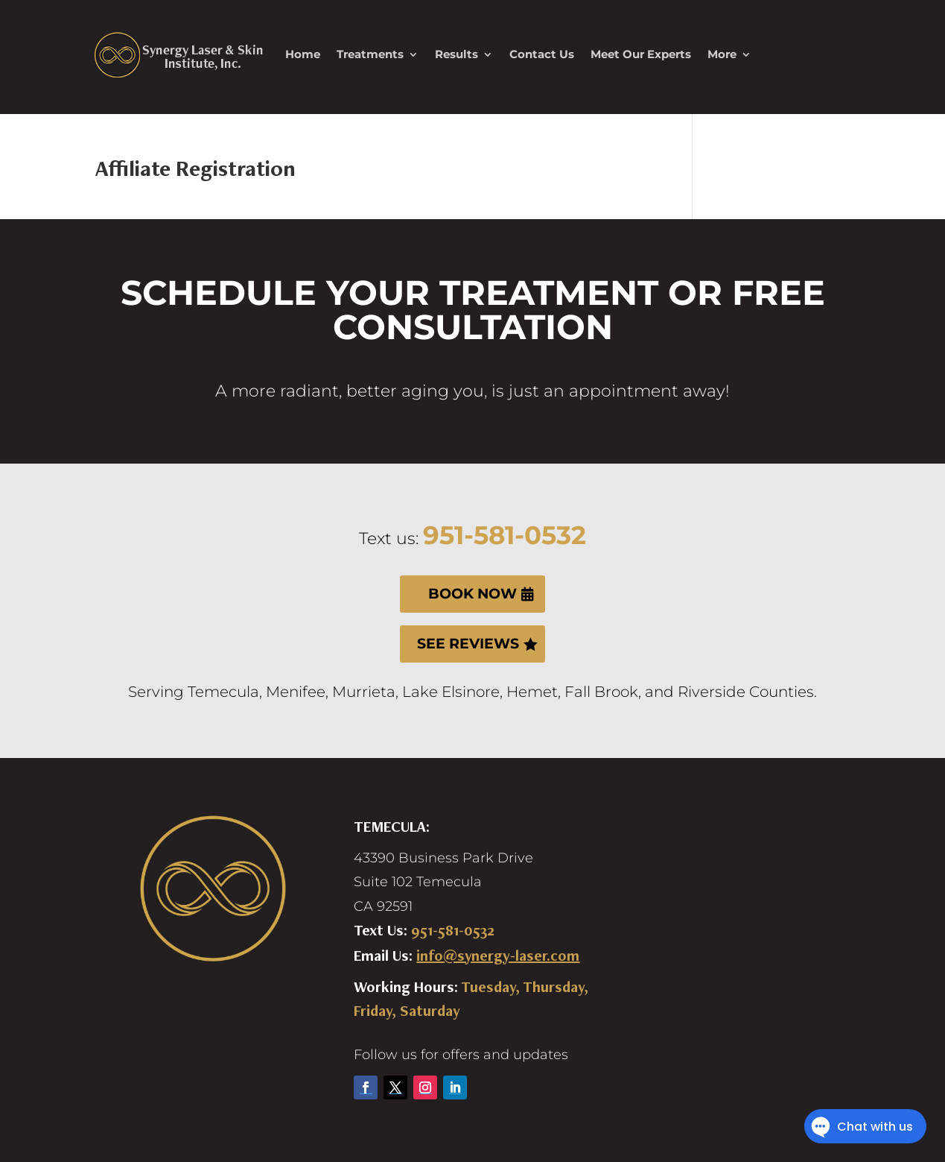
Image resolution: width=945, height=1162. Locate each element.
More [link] (721, 54)
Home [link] (302, 54)
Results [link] (456, 54)
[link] (179, 55)
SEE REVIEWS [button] (468, 643)
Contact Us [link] (541, 54)
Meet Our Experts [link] (641, 54)
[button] (366, 1087)
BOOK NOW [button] (472, 593)
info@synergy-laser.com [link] (497, 955)
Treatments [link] (370, 54)
